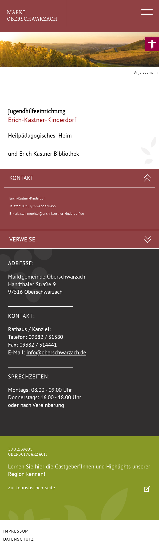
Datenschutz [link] (18, 539)
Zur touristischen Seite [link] (31, 488)
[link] (152, 44)
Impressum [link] (16, 531)
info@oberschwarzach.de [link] (56, 352)
